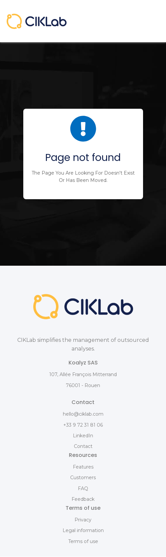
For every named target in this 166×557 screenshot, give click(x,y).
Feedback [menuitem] (83, 499)
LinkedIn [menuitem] (83, 436)
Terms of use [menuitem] (83, 541)
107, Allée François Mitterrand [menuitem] (83, 374)
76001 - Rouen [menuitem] (83, 385)
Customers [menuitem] (83, 478)
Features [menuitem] (83, 467)
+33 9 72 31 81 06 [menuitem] (83, 425)
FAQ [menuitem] (83, 488)
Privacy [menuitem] (83, 520)
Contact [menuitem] (83, 446)
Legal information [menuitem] (83, 530)
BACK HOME (83, 188)
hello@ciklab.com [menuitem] (83, 414)
